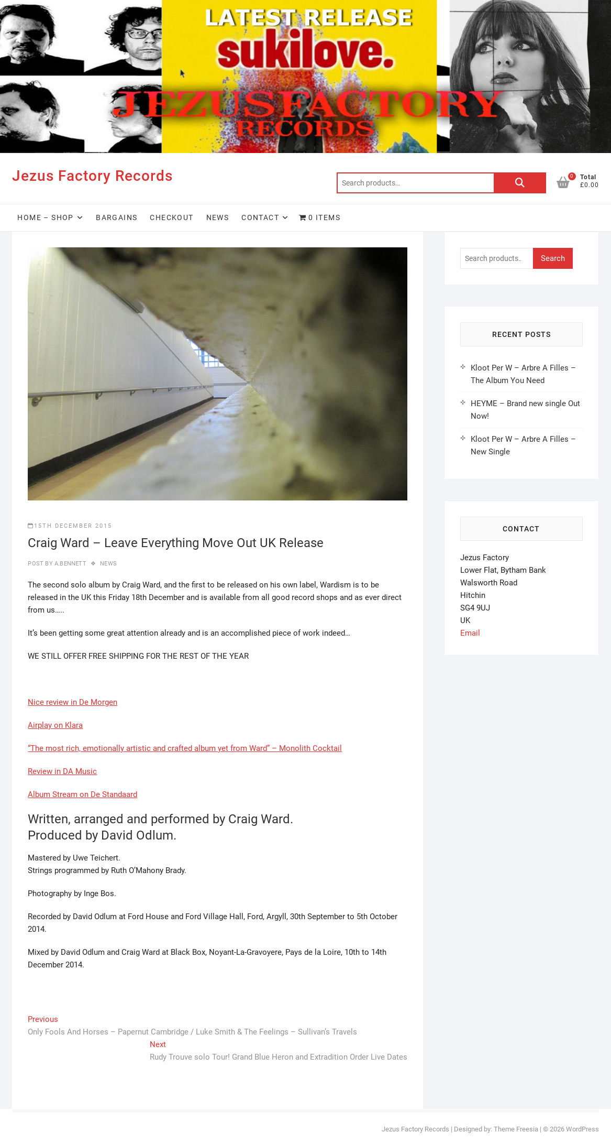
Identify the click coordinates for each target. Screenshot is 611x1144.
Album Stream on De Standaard (82, 794)
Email (470, 633)
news (108, 563)
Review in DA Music (62, 771)
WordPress (582, 1129)
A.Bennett (69, 563)
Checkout (171, 217)
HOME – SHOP (45, 217)
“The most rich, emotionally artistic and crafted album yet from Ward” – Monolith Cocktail (185, 748)
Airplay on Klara (55, 725)
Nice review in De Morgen (72, 702)
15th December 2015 (70, 525)
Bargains (116, 217)
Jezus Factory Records (92, 175)
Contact (260, 217)
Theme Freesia (516, 1129)
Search (520, 182)
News (217, 217)
